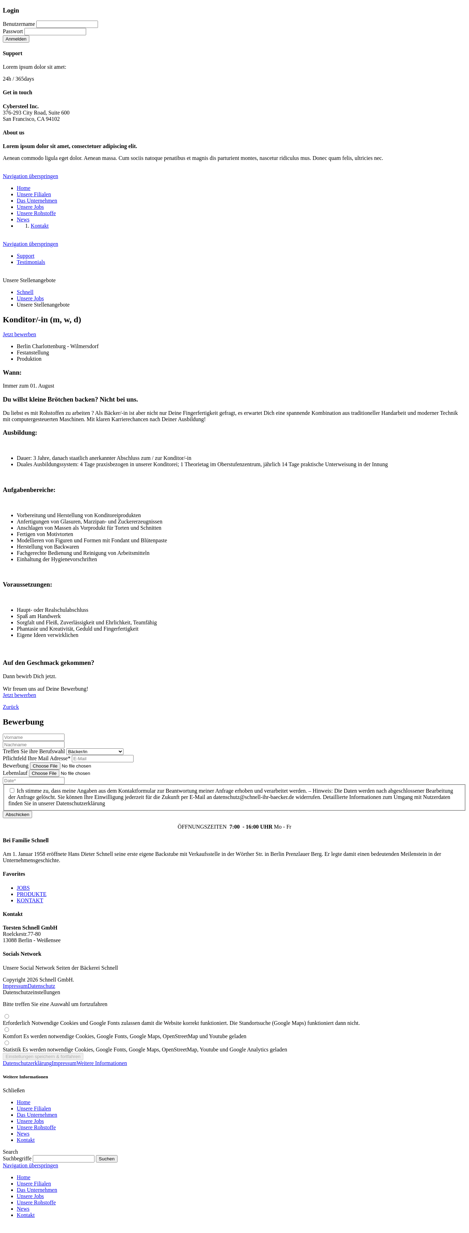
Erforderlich (181, 1023)
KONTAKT (30, 900)
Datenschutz (41, 986)
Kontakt (26, 1140)
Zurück (11, 707)
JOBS (23, 888)
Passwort (13, 31)
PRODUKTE (31, 894)
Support (26, 256)
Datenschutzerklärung (27, 1063)
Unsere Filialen (34, 1108)
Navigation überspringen (30, 176)
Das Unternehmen (37, 1115)
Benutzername (19, 24)
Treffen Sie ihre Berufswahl (34, 751)
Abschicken (17, 814)
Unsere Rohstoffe (36, 1127)
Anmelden (16, 39)
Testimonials (31, 262)
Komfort (125, 1036)
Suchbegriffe (17, 1158)
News (23, 1134)
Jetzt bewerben (19, 334)
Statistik (145, 1049)
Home (23, 1102)
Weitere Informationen (102, 1063)
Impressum (15, 986)
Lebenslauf (16, 773)
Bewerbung (16, 766)
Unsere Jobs (30, 1121)
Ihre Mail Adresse (37, 758)
